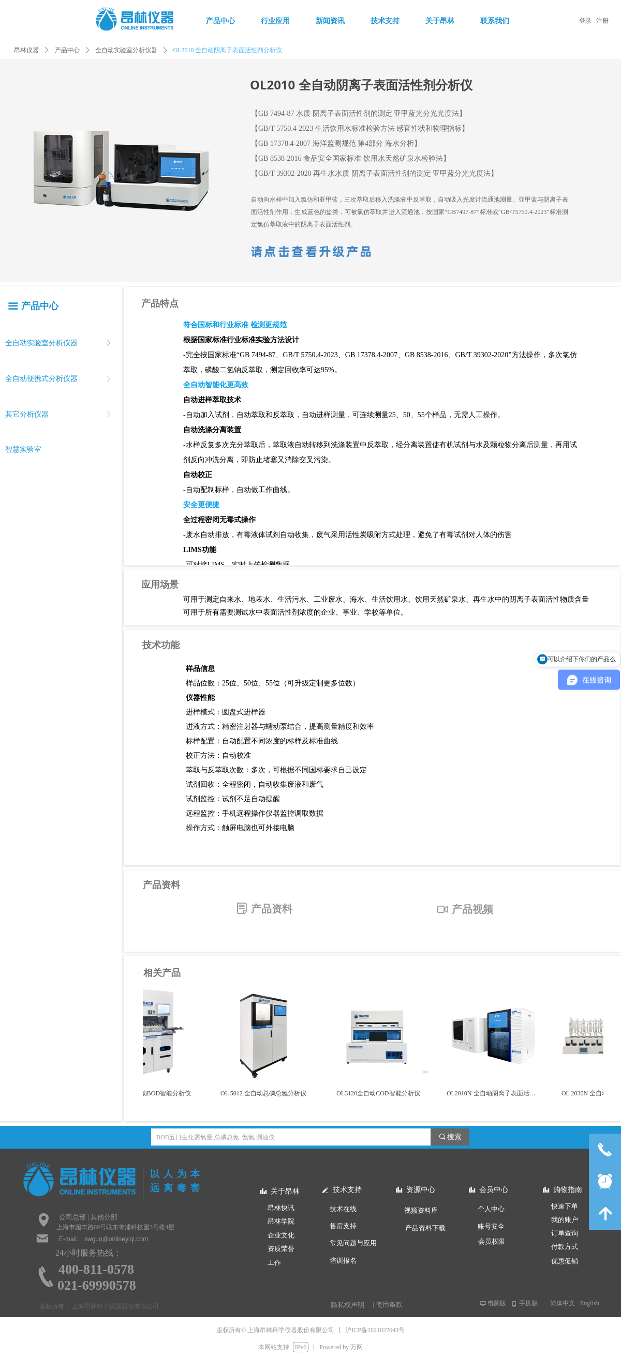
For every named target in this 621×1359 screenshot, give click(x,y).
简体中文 (562, 1303)
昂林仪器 (26, 50)
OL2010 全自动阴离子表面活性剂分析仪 (228, 50)
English (589, 1303)
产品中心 (67, 50)
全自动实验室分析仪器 (126, 50)
